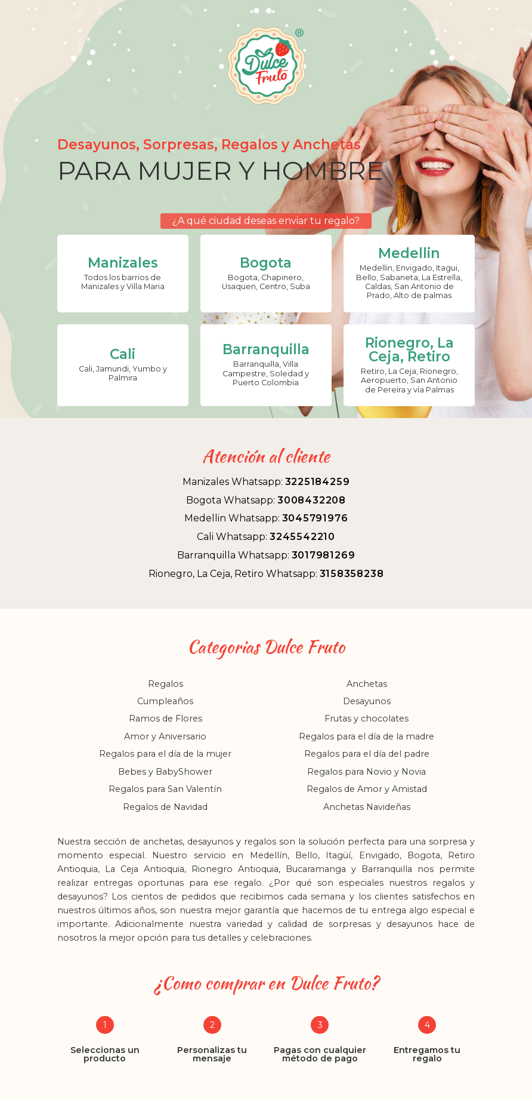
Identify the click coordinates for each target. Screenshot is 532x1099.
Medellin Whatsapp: (266, 518)
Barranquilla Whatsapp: (266, 555)
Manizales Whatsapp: (266, 481)
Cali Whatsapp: (266, 536)
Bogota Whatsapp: (266, 500)
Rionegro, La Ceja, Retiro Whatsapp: (266, 573)
